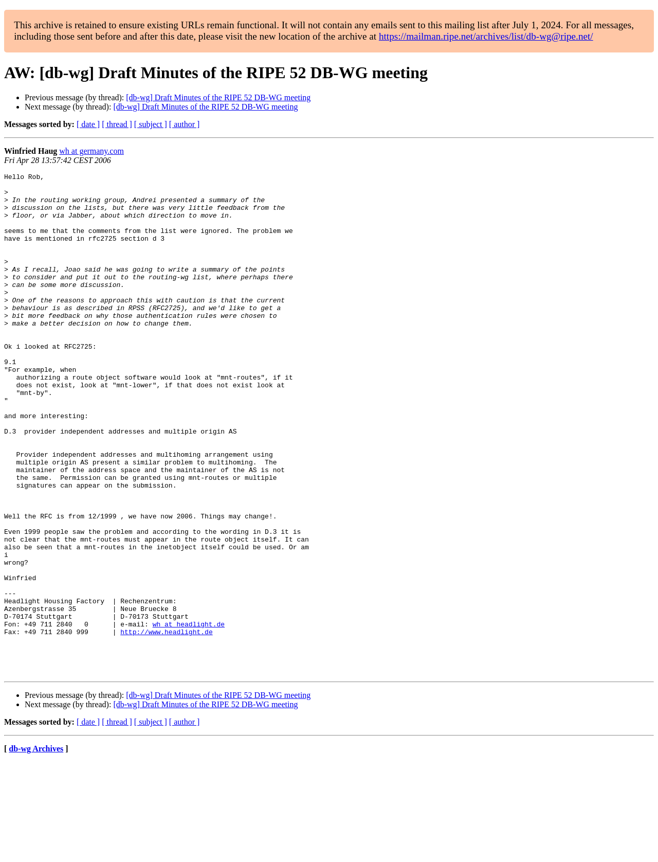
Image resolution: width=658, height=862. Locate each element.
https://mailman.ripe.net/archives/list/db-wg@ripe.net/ (486, 36)
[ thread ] (117, 124)
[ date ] (88, 124)
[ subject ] (150, 124)
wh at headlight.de (189, 715)
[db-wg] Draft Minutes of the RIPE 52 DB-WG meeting (218, 97)
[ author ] (184, 124)
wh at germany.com (91, 151)
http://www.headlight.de (166, 724)
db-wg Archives (36, 849)
